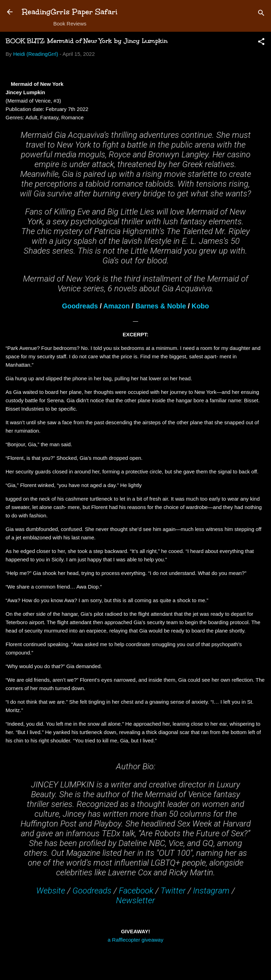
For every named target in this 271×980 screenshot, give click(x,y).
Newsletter (135, 900)
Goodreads (80, 306)
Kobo (200, 306)
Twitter (173, 891)
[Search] (261, 14)
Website (50, 891)
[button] (261, 42)
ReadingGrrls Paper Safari (69, 12)
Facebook (136, 891)
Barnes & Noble (161, 306)
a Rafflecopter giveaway (135, 940)
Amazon (116, 306)
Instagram (211, 891)
